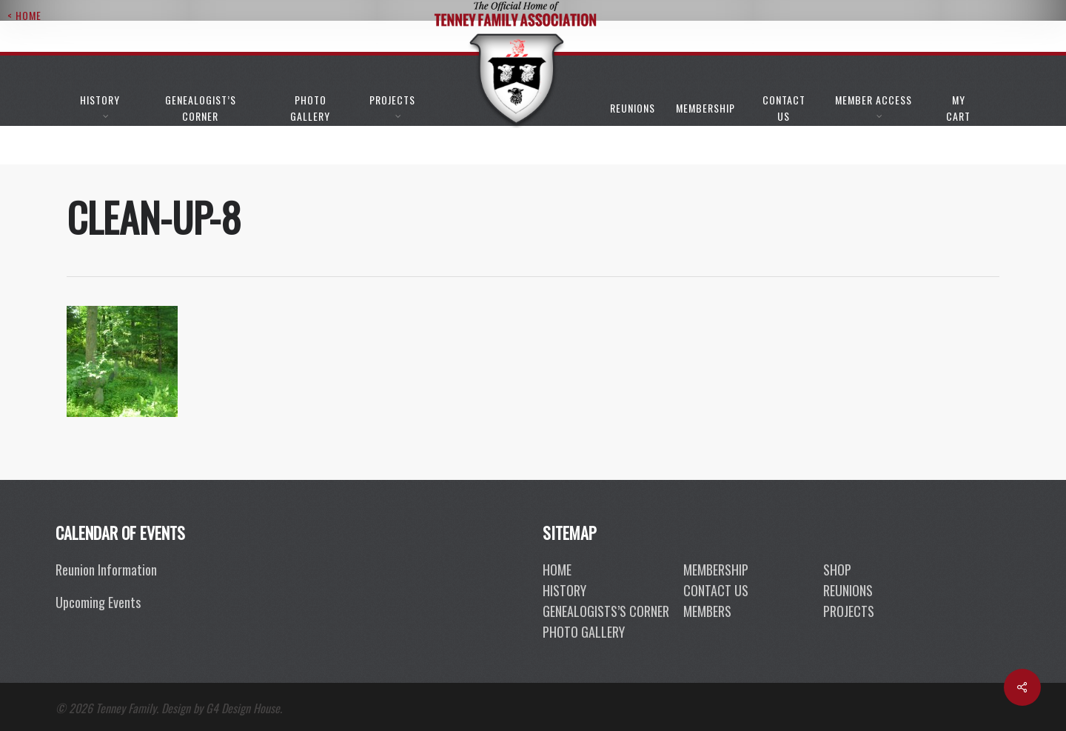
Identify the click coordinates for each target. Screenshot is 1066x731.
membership (715, 569)
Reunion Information (106, 569)
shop (837, 569)
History (564, 590)
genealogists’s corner (606, 611)
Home (557, 569)
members (707, 611)
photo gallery (584, 631)
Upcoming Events (98, 602)
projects (848, 611)
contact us (715, 590)
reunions (848, 590)
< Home (24, 15)
